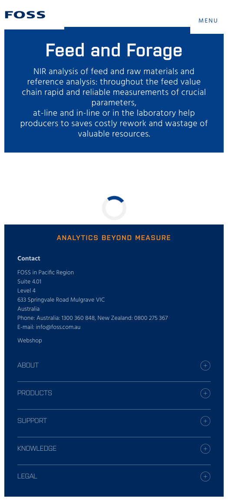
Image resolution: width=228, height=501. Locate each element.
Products (34, 392)
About (28, 365)
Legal (27, 476)
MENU (208, 21)
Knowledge (36, 448)
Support (32, 420)
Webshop (29, 340)
